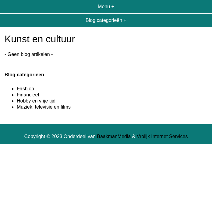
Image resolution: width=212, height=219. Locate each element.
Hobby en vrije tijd (36, 100)
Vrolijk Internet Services (162, 136)
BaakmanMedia (114, 136)
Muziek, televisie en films (44, 106)
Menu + (106, 6)
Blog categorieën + (106, 20)
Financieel (28, 94)
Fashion (25, 88)
